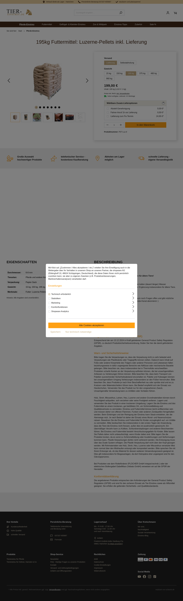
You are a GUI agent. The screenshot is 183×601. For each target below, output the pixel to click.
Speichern (55, 332)
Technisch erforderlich (61, 294)
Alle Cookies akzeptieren (91, 325)
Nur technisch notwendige (78, 332)
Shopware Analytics (60, 311)
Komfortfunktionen (59, 307)
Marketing (55, 303)
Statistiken (56, 298)
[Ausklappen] (133, 293)
